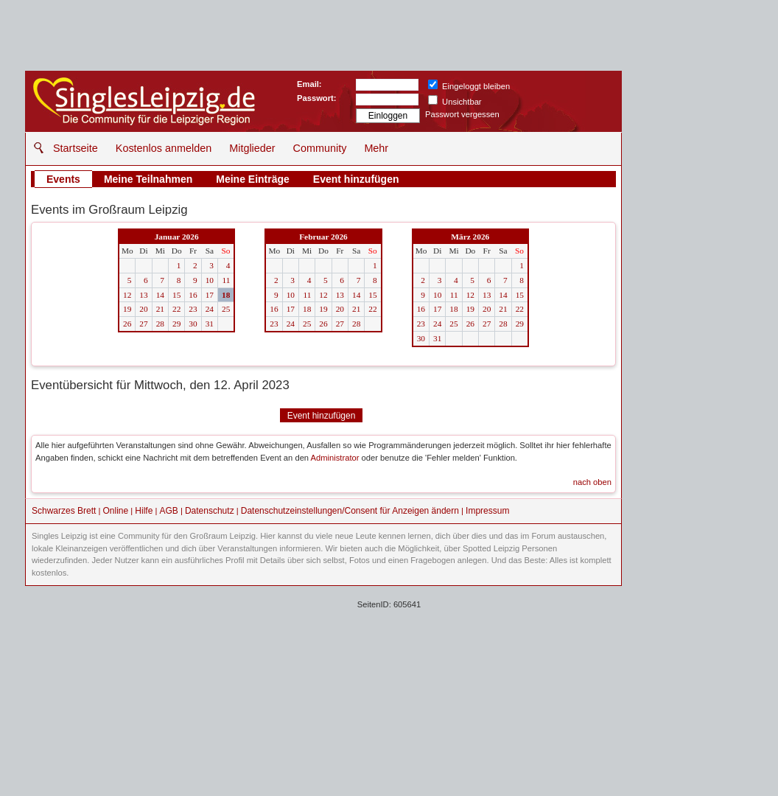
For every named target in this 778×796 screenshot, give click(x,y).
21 (160, 308)
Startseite (75, 148)
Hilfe (144, 511)
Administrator (335, 457)
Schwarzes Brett (64, 511)
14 (160, 294)
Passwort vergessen (462, 114)
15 (176, 294)
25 (226, 308)
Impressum (487, 511)
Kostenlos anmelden (163, 148)
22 (176, 308)
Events (63, 179)
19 (127, 308)
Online (116, 511)
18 (226, 294)
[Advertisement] (389, 689)
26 (127, 323)
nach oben (592, 482)
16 (193, 294)
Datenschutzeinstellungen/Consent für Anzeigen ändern (350, 511)
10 (210, 280)
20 (143, 308)
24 (210, 308)
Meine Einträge (253, 179)
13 (143, 294)
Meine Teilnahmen (148, 179)
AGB (168, 511)
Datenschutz (209, 511)
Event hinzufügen (356, 179)
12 (127, 294)
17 (210, 294)
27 (143, 323)
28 (160, 323)
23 (193, 308)
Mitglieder (252, 148)
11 (226, 280)
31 (210, 323)
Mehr (376, 148)
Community (320, 148)
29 (176, 323)
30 (193, 323)
